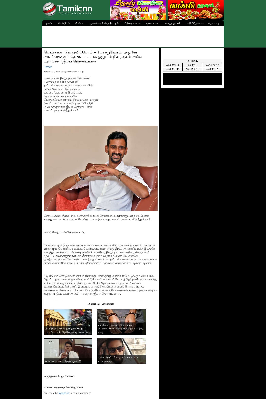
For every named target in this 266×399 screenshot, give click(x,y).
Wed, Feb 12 (172, 69)
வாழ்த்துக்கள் (173, 23)
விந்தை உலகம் (132, 23)
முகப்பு (49, 23)
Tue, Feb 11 (192, 69)
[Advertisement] (133, 35)
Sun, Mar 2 (192, 65)
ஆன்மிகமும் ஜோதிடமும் (104, 23)
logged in (64, 393)
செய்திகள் (64, 23)
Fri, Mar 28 (192, 60)
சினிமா (79, 23)
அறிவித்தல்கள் (194, 23)
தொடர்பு (213, 23)
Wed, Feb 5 (212, 69)
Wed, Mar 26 (172, 65)
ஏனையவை (153, 23)
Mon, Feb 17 (212, 65)
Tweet (48, 67)
